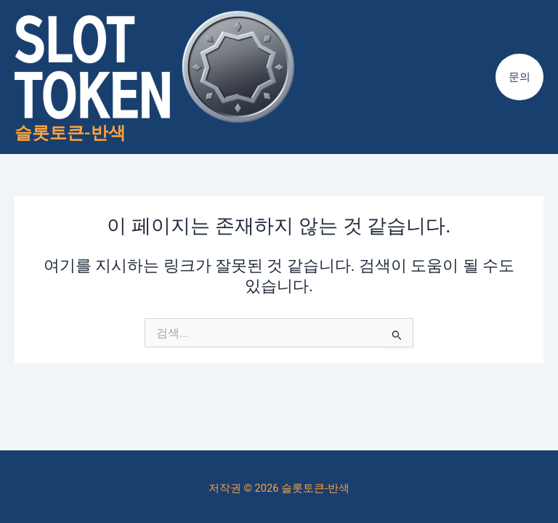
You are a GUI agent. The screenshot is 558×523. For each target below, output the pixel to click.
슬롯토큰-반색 (70, 133)
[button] (519, 77)
